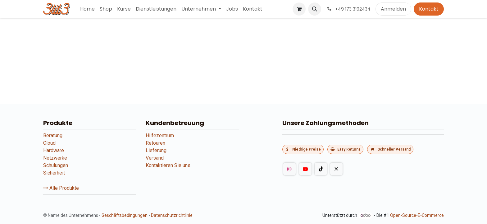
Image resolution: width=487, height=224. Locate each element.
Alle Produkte (61, 188)
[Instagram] (289, 169)
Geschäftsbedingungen (125, 215)
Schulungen (55, 165)
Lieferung (156, 150)
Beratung (52, 135)
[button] (314, 9)
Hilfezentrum (160, 135)
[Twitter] (336, 169)
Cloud (49, 143)
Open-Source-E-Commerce (417, 215)
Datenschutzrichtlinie (172, 215)
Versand (155, 158)
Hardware (53, 150)
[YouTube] (305, 169)
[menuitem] (87, 9)
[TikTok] (321, 169)
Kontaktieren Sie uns (168, 165)
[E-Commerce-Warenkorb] (299, 9)
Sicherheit (54, 173)
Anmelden (393, 8)
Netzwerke (55, 158)
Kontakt (429, 8)
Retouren (155, 143)
